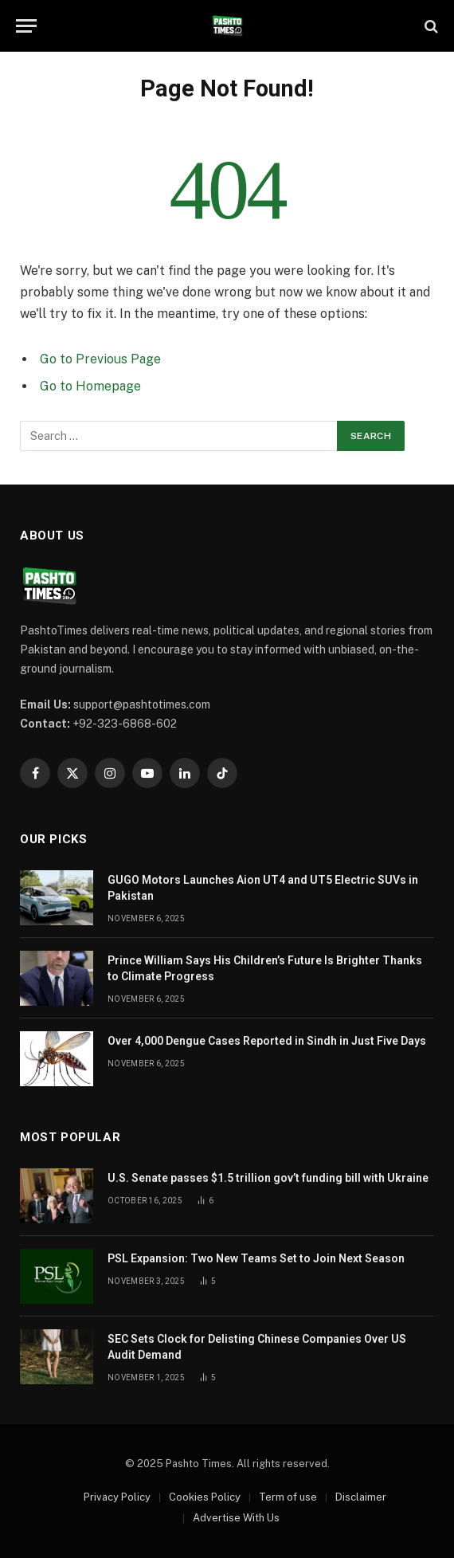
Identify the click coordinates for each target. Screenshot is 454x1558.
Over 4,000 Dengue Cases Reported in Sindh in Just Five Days (267, 1040)
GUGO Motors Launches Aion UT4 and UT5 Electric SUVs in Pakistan (263, 887)
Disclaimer (360, 1497)
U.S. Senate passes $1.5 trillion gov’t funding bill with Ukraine (268, 1177)
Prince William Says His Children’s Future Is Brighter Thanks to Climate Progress (265, 968)
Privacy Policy (117, 1497)
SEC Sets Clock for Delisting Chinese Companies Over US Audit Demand (257, 1346)
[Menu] (26, 26)
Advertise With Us (236, 1518)
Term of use (288, 1497)
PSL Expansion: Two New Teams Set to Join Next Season (256, 1258)
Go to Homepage (90, 386)
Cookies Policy (205, 1497)
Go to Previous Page (100, 359)
